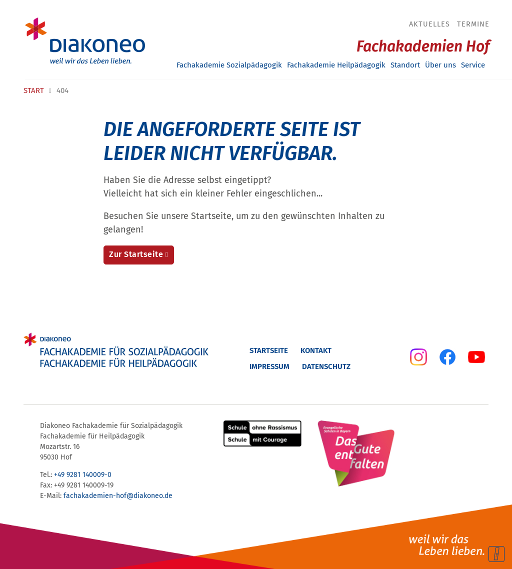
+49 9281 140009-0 (83, 474)
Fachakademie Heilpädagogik (336, 65)
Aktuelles (429, 24)
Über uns (440, 65)
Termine (473, 24)
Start (34, 90)
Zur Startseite (136, 254)
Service (473, 65)
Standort (405, 65)
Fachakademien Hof (423, 47)
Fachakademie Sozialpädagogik (229, 65)
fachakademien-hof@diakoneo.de (118, 496)
